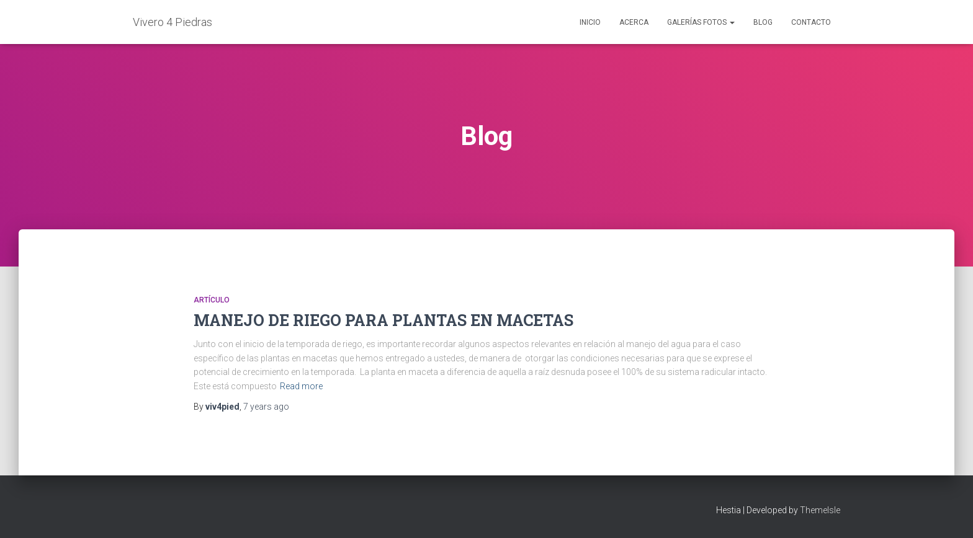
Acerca (633, 22)
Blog (763, 22)
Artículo (212, 300)
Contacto (811, 22)
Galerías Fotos (701, 22)
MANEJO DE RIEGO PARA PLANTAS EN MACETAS (383, 320)
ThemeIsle (820, 510)
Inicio (590, 22)
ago (266, 407)
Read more (301, 386)
